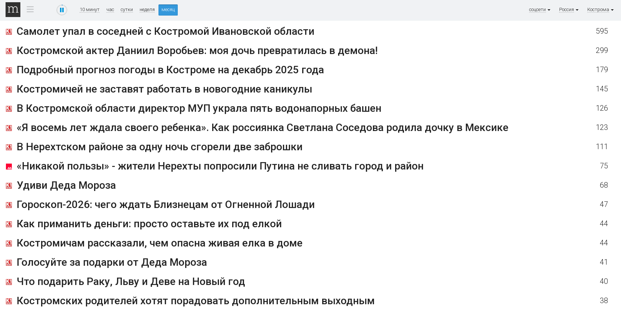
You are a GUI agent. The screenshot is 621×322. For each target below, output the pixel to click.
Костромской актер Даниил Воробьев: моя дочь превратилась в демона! (197, 50)
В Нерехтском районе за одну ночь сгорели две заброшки (160, 147)
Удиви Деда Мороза (66, 185)
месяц (168, 9)
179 (602, 69)
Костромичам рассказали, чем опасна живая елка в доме (160, 243)
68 (604, 185)
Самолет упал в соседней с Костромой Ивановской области (165, 31)
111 (602, 146)
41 (604, 262)
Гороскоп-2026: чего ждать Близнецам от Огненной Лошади (166, 204)
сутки (127, 9)
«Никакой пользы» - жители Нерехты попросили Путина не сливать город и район (220, 166)
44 (604, 223)
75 (604, 166)
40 (604, 281)
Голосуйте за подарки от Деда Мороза (112, 262)
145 (602, 89)
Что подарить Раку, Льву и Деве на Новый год (131, 281)
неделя (147, 9)
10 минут (90, 9)
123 (602, 127)
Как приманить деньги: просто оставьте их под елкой (149, 224)
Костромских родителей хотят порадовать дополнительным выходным (196, 301)
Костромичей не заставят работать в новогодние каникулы (164, 89)
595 (602, 31)
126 (602, 108)
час (110, 9)
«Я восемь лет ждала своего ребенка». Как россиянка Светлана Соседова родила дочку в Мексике (262, 127)
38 (604, 300)
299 (602, 50)
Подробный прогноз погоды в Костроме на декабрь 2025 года (170, 70)
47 (604, 204)
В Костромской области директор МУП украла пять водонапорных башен (199, 108)
